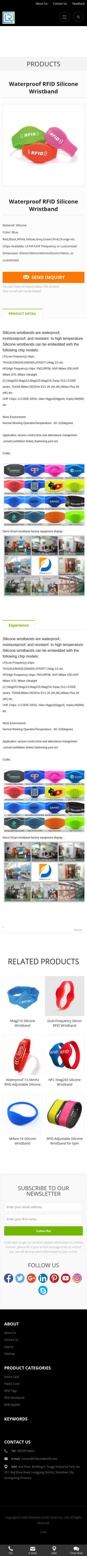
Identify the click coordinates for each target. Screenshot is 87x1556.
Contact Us (60, 4)
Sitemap (9, 1354)
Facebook (8, 1278)
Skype (43, 1290)
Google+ (31, 1278)
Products (43, 63)
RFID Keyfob (12, 1405)
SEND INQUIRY (43, 277)
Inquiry (8, 1347)
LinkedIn (43, 1278)
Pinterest (54, 1278)
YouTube (65, 1278)
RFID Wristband (14, 1398)
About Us (42, 4)
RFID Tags (10, 1391)
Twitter (20, 1278)
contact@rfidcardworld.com (39, 1459)
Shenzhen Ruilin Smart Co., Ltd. (49, 1517)
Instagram (77, 1278)
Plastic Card (11, 1384)
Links (43, 1532)
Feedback (78, 4)
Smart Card (11, 1377)
